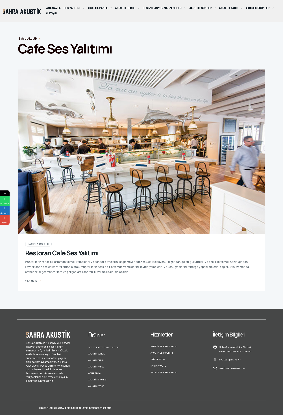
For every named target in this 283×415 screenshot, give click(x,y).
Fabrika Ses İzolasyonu (164, 372)
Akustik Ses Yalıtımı (162, 353)
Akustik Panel (100, 8)
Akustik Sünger (202, 8)
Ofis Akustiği (158, 359)
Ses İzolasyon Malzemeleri (164, 8)
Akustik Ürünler (260, 8)
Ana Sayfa (53, 8)
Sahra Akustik (28, 38)
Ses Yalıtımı (74, 8)
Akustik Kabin (231, 8)
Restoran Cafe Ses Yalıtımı (61, 252)
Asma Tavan (94, 373)
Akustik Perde (127, 8)
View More (33, 281)
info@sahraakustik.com (232, 368)
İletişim (51, 13)
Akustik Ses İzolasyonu (164, 346)
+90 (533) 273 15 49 (230, 359)
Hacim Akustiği (38, 244)
